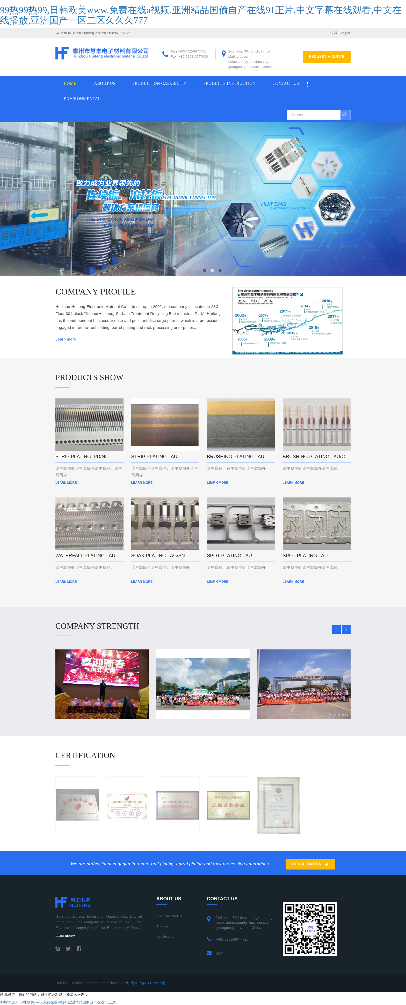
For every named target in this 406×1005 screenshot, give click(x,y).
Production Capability (159, 83)
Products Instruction (229, 83)
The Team (163, 926)
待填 (219, 953)
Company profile (169, 916)
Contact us (285, 83)
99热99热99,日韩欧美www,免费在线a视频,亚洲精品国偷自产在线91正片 (57, 1002)
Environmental (82, 98)
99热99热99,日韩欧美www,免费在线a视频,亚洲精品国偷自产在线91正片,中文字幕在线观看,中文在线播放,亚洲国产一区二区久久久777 (201, 15)
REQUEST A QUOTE (326, 56)
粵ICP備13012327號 (148, 983)
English (346, 33)
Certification (165, 936)
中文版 (332, 33)
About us (104, 83)
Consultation (310, 864)
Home (70, 83)
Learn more (65, 339)
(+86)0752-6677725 (232, 939)
